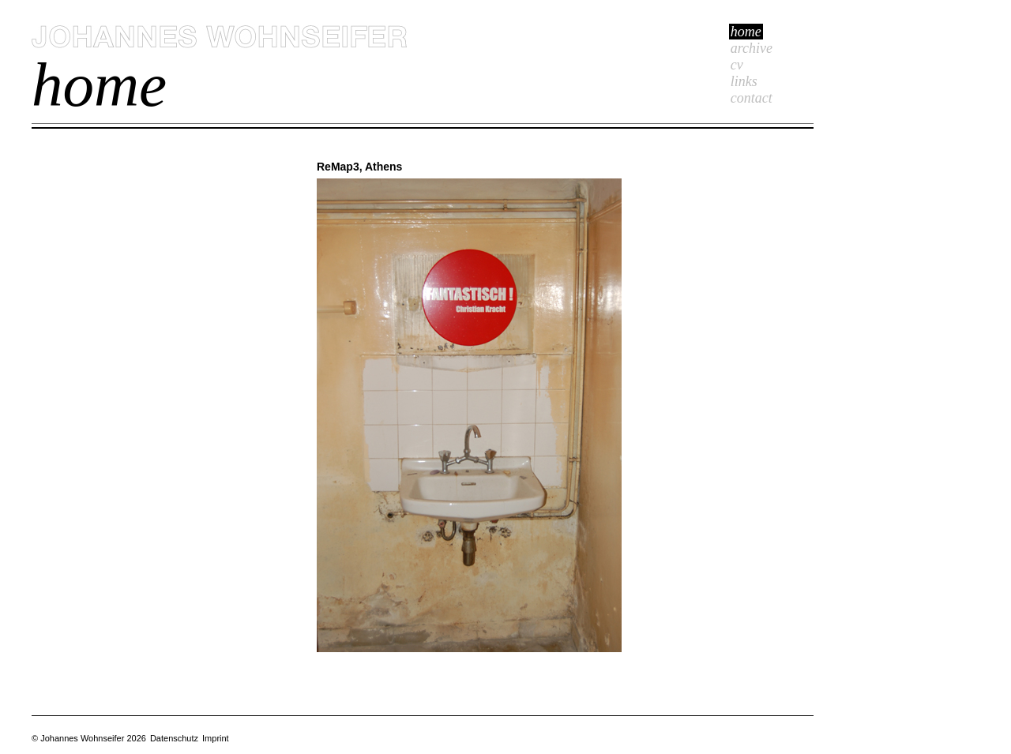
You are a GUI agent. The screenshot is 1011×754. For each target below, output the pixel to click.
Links (744, 81)
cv (737, 65)
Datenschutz (174, 738)
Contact (751, 98)
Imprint (215, 738)
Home (746, 31)
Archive (751, 48)
